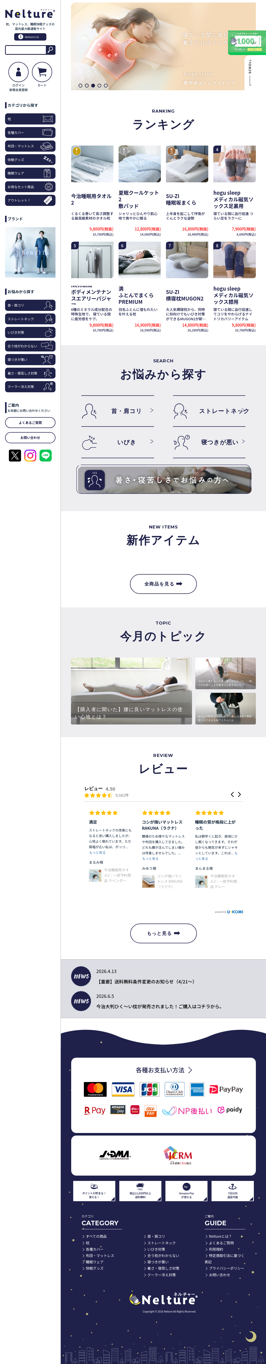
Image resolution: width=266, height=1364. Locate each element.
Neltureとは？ (220, 1236)
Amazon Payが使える (186, 1190)
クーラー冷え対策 (30, 386)
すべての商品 (96, 1236)
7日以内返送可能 (232, 1190)
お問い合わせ (219, 1274)
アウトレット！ (30, 200)
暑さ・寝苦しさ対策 (30, 373)
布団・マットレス (30, 145)
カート (42, 74)
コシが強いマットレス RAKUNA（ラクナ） (223, 881)
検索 (50, 50)
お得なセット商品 (30, 186)
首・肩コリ (30, 305)
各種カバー (30, 132)
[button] (80, 85)
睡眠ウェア (30, 173)
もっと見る (163, 933)
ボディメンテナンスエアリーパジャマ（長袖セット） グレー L (116, 889)
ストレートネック (30, 318)
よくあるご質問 (221, 1242)
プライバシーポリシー (226, 1268)
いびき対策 (30, 332)
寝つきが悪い (30, 359)
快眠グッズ (30, 159)
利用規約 (216, 1249)
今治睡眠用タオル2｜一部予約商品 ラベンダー (170, 875)
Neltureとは (28, 36)
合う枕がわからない (30, 346)
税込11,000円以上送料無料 (140, 1190)
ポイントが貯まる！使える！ (94, 1190)
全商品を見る (163, 584)
